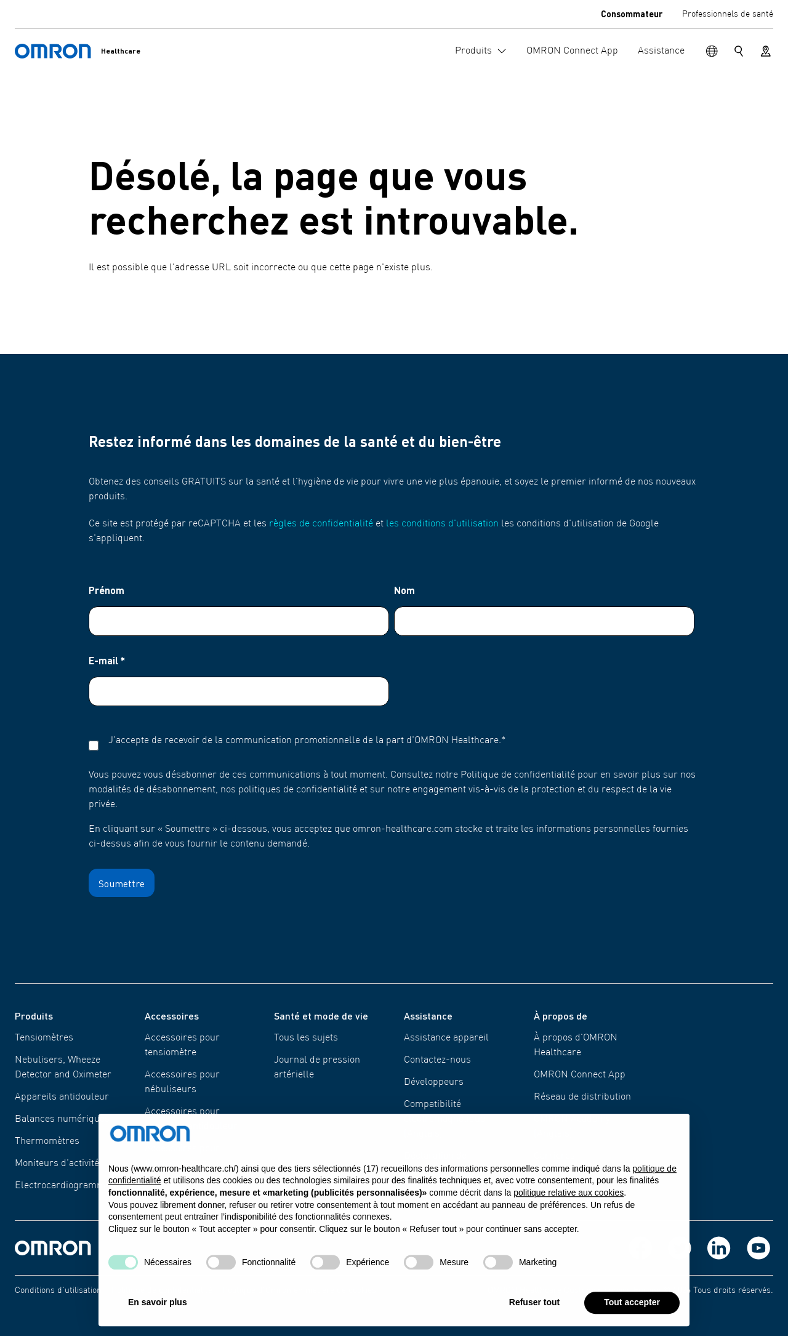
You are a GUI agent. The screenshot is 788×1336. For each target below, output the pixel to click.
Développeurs (434, 1082)
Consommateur (631, 13)
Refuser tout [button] (534, 1313)
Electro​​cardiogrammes (65, 1186)
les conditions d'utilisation (442, 524)
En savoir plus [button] (157, 1313)
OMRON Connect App (579, 1075)
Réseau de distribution (582, 1097)
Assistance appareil (446, 1038)
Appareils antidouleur (62, 1097)
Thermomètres (47, 1141)
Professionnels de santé (727, 14)
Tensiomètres (44, 1038)
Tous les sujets (306, 1038)
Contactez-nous (437, 1060)
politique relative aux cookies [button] (568, 1203)
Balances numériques (62, 1119)
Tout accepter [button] (632, 1313)
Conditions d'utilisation (58, 1290)
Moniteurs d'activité (57, 1164)
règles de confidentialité (321, 524)
